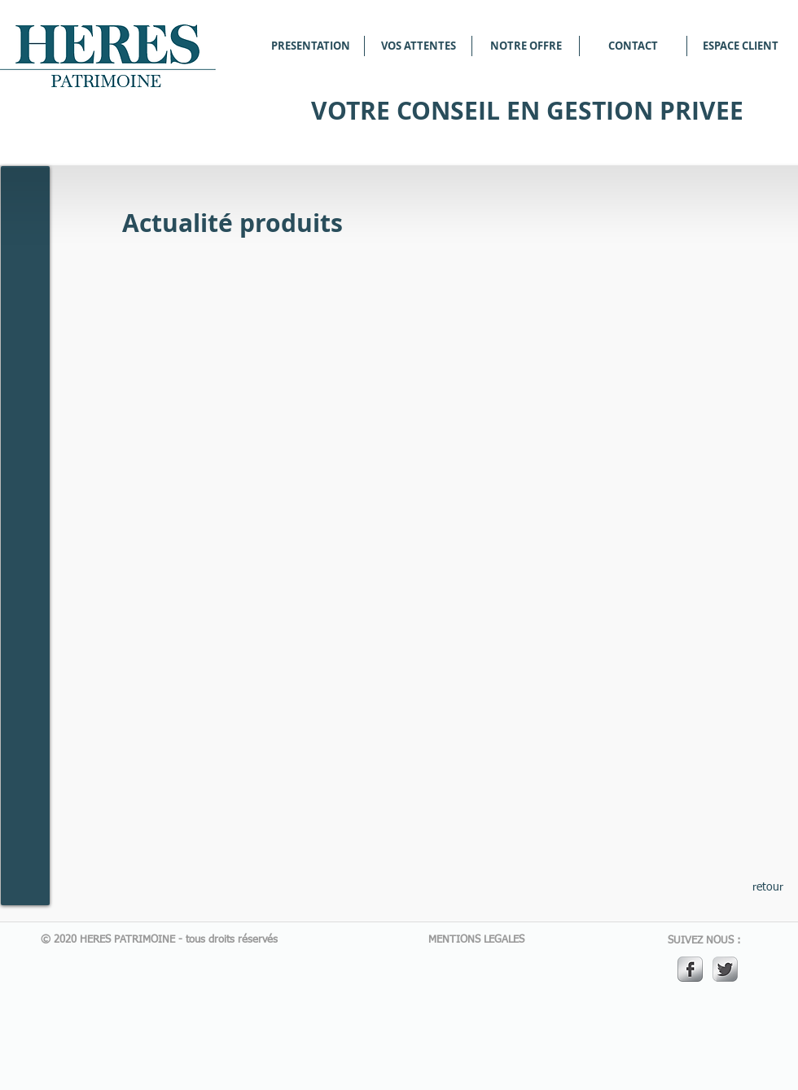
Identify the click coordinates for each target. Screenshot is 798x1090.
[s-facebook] (690, 969)
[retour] (768, 887)
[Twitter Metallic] (725, 969)
